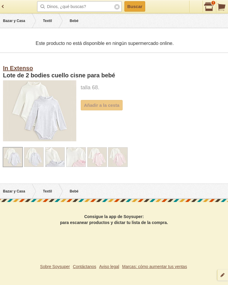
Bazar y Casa (14, 21)
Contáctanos (84, 266)
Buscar (134, 6)
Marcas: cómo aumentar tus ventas (154, 266)
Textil (47, 21)
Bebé (74, 21)
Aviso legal (109, 266)
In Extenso (18, 68)
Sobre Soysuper (55, 266)
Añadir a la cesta (101, 105)
